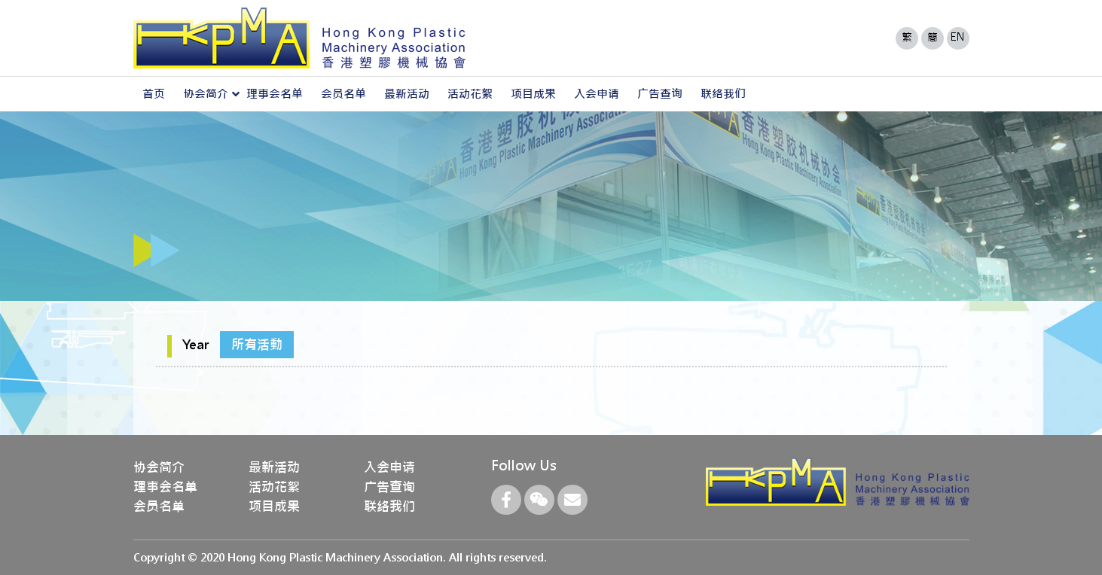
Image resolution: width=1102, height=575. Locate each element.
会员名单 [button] (343, 94)
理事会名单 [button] (274, 94)
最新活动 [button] (406, 94)
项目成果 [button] (533, 94)
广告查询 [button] (659, 94)
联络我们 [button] (723, 94)
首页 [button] (153, 94)
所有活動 (256, 344)
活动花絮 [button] (470, 94)
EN (958, 37)
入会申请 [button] (596, 94)
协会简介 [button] (205, 94)
